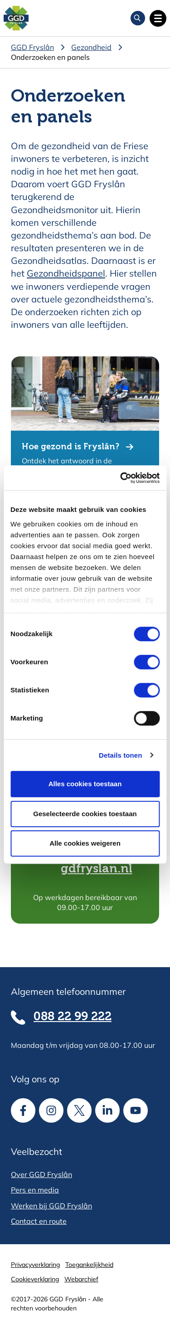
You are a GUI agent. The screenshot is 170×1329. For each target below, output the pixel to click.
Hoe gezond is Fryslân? (70, 447)
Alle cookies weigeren (85, 843)
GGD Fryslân (32, 47)
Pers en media (35, 1189)
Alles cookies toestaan (85, 784)
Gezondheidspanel (66, 273)
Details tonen (120, 755)
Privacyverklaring (35, 1265)
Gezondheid (91, 47)
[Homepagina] (16, 18)
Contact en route (39, 1221)
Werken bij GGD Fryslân (51, 1205)
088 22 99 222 (73, 1017)
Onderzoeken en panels (50, 57)
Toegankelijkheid (89, 1265)
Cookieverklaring (35, 1279)
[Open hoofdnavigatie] (158, 18)
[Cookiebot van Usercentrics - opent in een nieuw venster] (121, 478)
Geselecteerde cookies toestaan (84, 814)
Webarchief (81, 1279)
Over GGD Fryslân (41, 1174)
